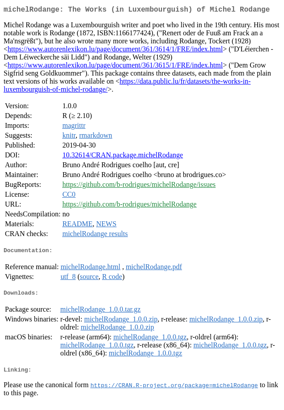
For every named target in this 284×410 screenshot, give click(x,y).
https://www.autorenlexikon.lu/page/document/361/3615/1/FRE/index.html (115, 67)
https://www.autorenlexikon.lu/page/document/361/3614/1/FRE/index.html (115, 51)
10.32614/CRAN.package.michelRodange (122, 157)
